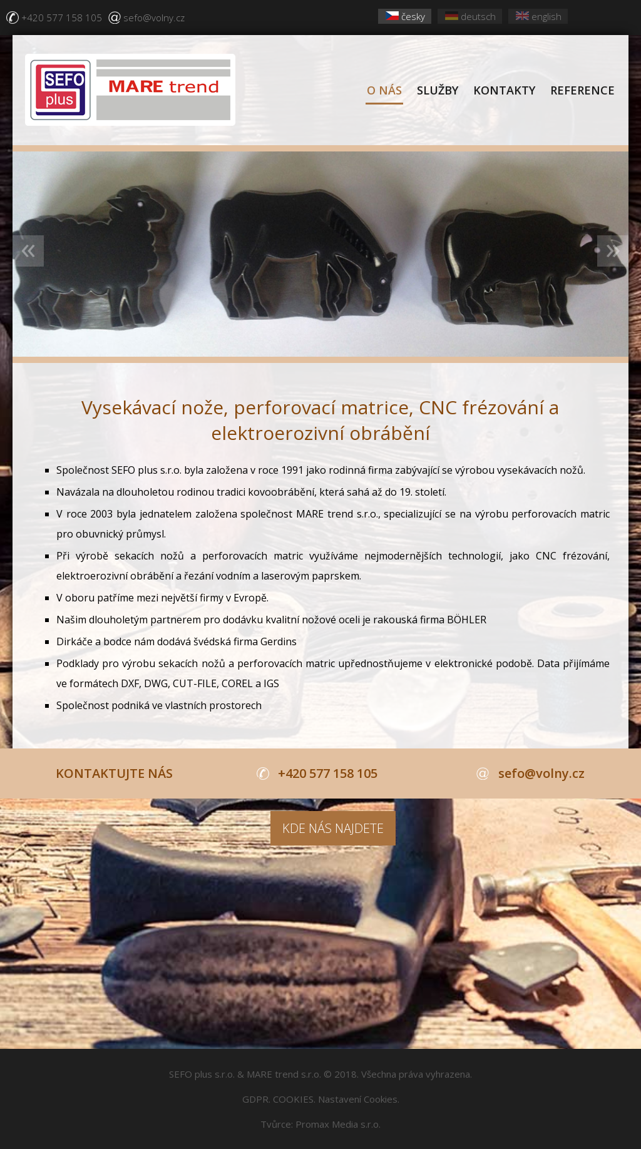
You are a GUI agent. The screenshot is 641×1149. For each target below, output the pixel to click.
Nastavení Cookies (357, 1099)
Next (612, 251)
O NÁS (384, 90)
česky (405, 16)
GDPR (255, 1099)
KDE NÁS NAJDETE (333, 828)
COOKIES (293, 1099)
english (539, 16)
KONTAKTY (504, 90)
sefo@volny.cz (154, 17)
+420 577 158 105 (61, 17)
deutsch (470, 16)
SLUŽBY (437, 90)
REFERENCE (582, 90)
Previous (28, 251)
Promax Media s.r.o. (338, 1124)
